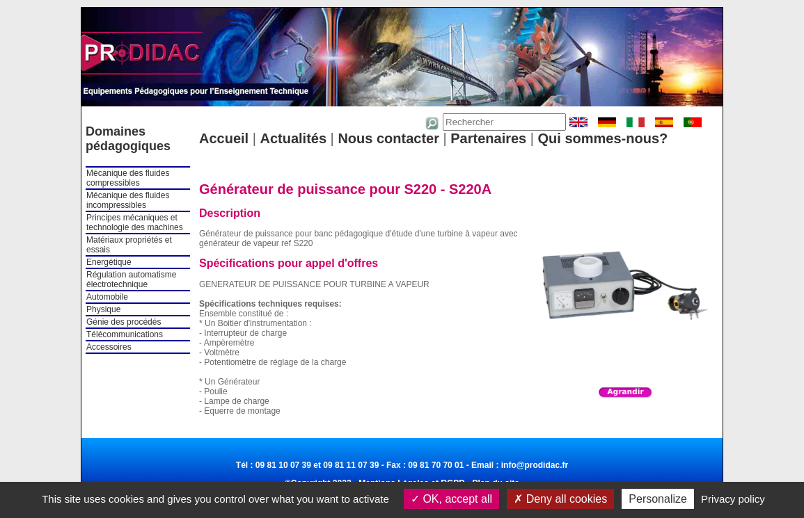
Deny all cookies (560, 499)
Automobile (107, 297)
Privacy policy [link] (733, 499)
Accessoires (109, 347)
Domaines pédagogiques (128, 138)
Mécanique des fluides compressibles (127, 178)
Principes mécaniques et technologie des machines (134, 222)
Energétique (109, 262)
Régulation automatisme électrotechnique (131, 279)
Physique (103, 309)
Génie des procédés (123, 322)
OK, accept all (451, 499)
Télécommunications (124, 334)
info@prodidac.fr (534, 465)
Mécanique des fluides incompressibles (127, 200)
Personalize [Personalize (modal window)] (658, 499)
